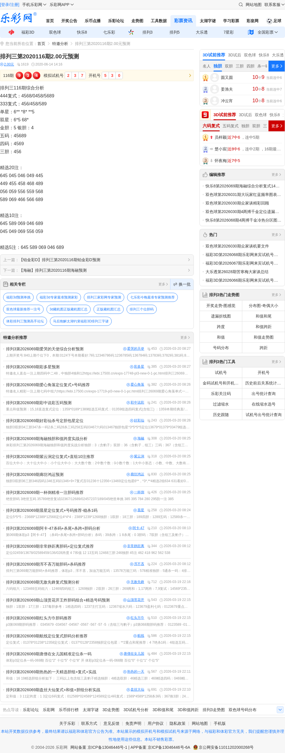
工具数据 (159, 21)
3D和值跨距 (188, 709)
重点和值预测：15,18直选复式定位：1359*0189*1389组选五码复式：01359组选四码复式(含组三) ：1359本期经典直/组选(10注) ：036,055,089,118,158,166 (98, 409)
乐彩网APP (60, 4)
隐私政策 (178, 723)
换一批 (182, 284)
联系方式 (89, 723)
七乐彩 (109, 32)
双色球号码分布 (242, 709)
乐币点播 (93, 21)
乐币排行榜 (69, 709)
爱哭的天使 (133, 348)
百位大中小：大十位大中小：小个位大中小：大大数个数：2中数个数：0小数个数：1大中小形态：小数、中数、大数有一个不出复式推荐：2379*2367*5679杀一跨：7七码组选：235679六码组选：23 (98, 463)
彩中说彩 (135, 402)
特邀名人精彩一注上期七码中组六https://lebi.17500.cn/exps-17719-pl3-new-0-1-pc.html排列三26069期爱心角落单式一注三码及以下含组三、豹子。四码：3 (98, 391)
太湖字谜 (208, 21)
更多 (163, 284)
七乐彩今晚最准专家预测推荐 (152, 297)
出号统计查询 (264, 393)
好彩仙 (137, 420)
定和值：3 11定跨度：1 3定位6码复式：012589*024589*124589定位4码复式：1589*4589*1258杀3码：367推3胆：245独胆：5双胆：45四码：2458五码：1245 (98, 696)
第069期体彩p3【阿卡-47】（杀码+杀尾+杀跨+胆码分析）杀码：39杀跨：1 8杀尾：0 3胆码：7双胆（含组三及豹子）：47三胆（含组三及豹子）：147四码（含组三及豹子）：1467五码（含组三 (98, 535)
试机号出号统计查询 (264, 414)
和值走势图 (264, 337)
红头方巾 (135, 617)
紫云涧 (137, 456)
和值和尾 (264, 316)
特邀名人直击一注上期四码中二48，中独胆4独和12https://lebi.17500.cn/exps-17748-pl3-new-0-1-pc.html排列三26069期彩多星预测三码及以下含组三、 (98, 373)
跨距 (264, 347)
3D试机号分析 (135, 709)
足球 (273, 20)
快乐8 (82, 32)
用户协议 (156, 723)
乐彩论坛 (116, 21)
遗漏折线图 (221, 316)
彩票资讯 (183, 20)
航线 (138, 635)
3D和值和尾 (163, 709)
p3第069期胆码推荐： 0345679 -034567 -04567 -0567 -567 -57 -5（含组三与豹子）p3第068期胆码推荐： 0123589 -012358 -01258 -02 (98, 625)
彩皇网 (252, 21)
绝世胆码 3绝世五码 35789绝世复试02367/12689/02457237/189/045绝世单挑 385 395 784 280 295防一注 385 (90, 499)
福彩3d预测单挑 (18, 297)
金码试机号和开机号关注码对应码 (222, 383)
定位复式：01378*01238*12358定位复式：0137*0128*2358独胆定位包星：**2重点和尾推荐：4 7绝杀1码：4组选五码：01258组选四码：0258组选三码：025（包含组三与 (98, 642)
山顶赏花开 (133, 600)
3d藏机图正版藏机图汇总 (68, 309)
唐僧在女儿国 (132, 653)
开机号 (264, 372)
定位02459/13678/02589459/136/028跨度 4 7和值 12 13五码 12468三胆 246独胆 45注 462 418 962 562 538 (88, 553)
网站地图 (254, 4)
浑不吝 (137, 564)
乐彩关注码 (221, 393)
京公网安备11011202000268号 (226, 747)
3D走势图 (111, 709)
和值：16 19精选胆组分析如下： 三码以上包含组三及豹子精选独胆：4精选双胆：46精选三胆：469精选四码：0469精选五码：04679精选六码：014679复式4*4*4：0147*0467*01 (98, 678)
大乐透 (202, 32)
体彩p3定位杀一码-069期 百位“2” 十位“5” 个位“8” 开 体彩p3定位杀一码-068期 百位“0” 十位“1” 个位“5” (82, 660)
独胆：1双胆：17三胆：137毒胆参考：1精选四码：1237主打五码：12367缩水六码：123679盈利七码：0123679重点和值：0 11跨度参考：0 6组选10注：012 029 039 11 (98, 607)
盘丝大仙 (135, 689)
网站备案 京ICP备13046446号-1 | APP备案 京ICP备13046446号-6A (130, 747)
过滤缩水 (221, 404)
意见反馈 (111, 723)
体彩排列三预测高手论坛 (25, 321)
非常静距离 (133, 546)
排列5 (175, 32)
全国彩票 (266, 32)
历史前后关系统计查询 (265, 383)
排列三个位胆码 (142, 309)
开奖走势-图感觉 (221, 305)
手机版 (220, 723)
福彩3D (27, 32)
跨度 (221, 326)
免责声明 (133, 723)
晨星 (138, 510)
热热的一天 (133, 671)
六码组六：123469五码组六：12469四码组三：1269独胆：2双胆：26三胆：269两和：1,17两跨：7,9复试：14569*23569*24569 (98, 589)
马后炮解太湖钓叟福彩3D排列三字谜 (81, 321)
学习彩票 (231, 21)
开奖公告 (69, 21)
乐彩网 (49, 709)
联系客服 (272, 4)
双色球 (55, 32)
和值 (221, 337)
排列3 (147, 32)
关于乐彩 (67, 723)
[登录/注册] (9, 4)
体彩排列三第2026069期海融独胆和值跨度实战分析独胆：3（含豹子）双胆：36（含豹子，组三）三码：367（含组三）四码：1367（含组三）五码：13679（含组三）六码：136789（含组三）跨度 (98, 445)
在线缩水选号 (264, 404)
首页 (50, 21)
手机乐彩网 (32, 4)
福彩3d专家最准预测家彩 (59, 297)
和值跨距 (264, 326)
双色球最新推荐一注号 (23, 309)
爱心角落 (135, 384)
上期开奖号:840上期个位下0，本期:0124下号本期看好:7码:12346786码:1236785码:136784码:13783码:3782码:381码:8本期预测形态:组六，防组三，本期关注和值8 (98, 355)
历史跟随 (221, 414)
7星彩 (229, 32)
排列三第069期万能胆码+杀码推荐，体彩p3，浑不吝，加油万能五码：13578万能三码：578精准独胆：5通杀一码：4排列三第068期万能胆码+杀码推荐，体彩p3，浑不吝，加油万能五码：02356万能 (98, 571)
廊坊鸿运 (135, 474)
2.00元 (7, 64)
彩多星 (137, 366)
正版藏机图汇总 (109, 309)
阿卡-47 (136, 528)
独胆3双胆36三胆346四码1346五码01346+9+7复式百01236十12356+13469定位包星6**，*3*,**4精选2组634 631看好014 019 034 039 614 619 (98, 481)
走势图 (137, 21)
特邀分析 (60, 43)
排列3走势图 (214, 709)
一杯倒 (137, 492)
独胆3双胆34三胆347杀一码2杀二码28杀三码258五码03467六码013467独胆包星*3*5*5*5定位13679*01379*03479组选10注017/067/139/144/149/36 (98, 427)
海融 (138, 438)
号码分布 (221, 347)
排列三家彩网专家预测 (104, 297)
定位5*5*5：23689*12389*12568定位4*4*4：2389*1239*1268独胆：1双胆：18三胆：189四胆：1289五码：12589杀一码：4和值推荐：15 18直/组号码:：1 (98, 517)
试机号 (221, 372)
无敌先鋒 (135, 582)
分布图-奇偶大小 (263, 305)
